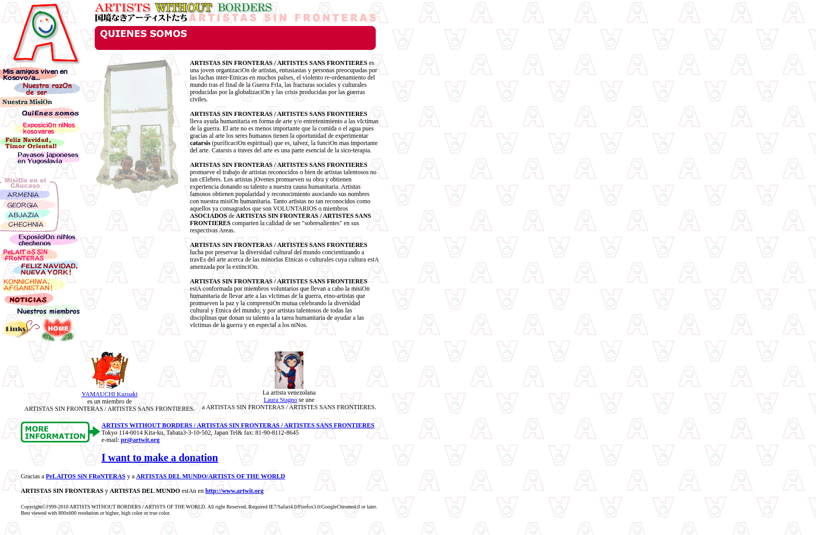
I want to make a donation (159, 457)
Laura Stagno (280, 399)
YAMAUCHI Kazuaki (110, 394)
